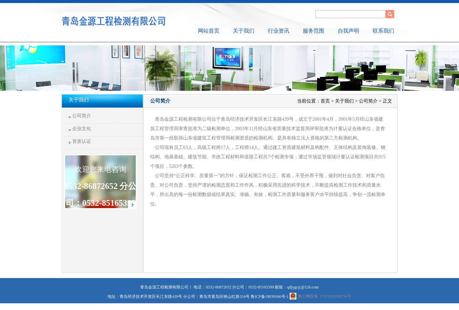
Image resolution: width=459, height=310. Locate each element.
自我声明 (348, 31)
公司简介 (81, 115)
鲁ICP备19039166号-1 (270, 296)
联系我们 (383, 31)
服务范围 (313, 31)
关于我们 (243, 31)
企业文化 (81, 128)
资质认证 (81, 141)
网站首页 (208, 31)
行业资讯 (278, 31)
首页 (325, 101)
